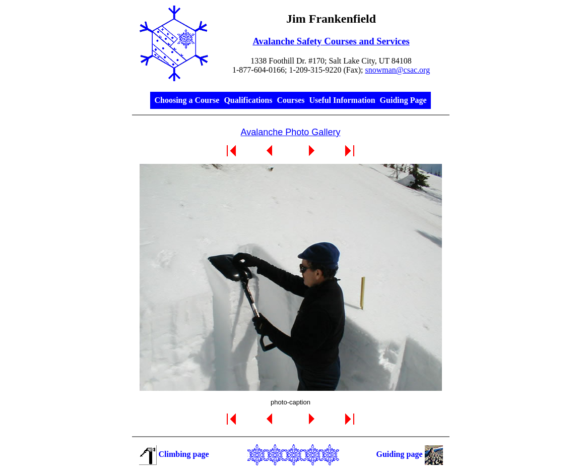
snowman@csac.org (397, 70)
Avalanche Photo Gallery (291, 132)
